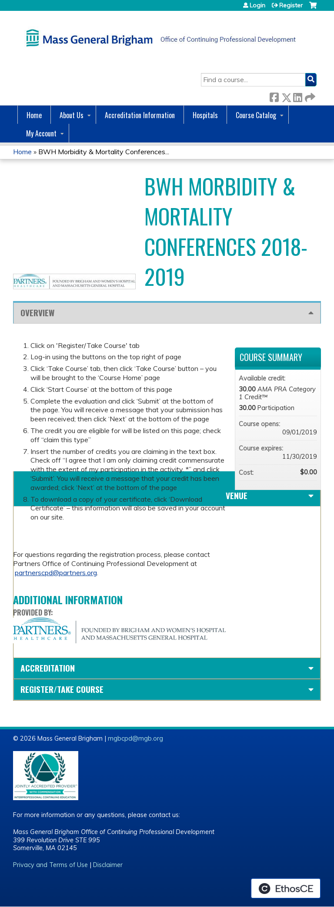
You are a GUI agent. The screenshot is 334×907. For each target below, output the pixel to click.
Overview (37, 312)
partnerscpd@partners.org (56, 572)
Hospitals (205, 115)
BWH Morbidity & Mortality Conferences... (103, 151)
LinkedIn (297, 96)
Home (34, 115)
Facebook (274, 96)
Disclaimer (108, 865)
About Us (72, 115)
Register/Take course (62, 689)
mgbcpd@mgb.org (135, 738)
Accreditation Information (140, 115)
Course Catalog (256, 115)
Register (291, 5)
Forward (309, 96)
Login (257, 5)
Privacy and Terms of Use (50, 865)
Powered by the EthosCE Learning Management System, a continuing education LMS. (285, 888)
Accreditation (47, 668)
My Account (41, 133)
